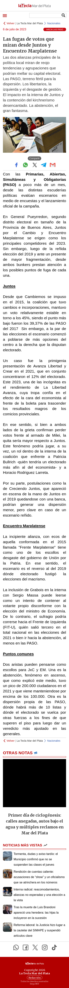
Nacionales (53, 23)
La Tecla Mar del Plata (30, 23)
